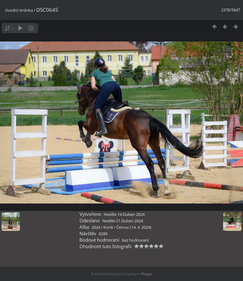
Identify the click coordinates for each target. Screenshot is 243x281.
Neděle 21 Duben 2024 (122, 221)
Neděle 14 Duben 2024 (124, 214)
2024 (95, 227)
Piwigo (146, 273)
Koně (108, 227)
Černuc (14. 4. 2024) (133, 227)
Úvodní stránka (19, 10)
